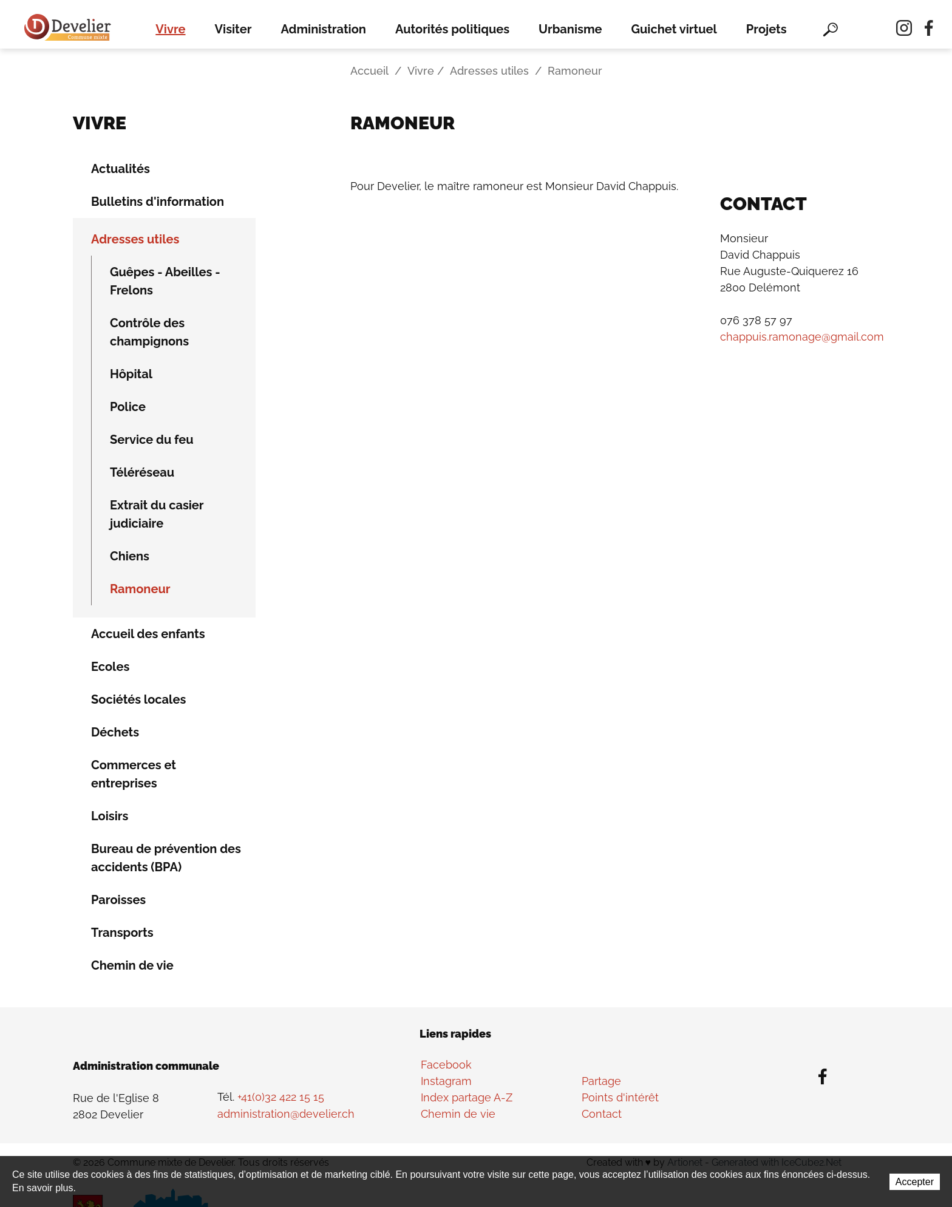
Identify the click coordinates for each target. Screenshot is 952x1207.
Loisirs (109, 816)
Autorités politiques (452, 29)
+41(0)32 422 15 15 (280, 1097)
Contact (602, 1113)
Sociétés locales (138, 699)
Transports (122, 932)
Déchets (115, 732)
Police (128, 406)
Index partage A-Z (466, 1097)
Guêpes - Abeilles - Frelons (165, 281)
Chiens (129, 556)
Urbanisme (570, 29)
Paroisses (118, 899)
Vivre (170, 29)
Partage (601, 1081)
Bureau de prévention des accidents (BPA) (166, 857)
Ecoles (110, 666)
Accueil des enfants (148, 634)
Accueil (369, 71)
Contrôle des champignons (149, 332)
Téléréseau (142, 472)
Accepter (915, 1182)
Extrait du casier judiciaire (157, 514)
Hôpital (131, 374)
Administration (323, 29)
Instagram (446, 1081)
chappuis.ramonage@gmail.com (802, 337)
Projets (766, 29)
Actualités (120, 169)
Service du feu (152, 439)
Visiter (233, 29)
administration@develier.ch (286, 1113)
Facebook (446, 1064)
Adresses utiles (489, 71)
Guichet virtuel (674, 29)
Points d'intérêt (620, 1097)
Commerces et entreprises (133, 774)
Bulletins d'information (157, 201)
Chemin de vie (132, 965)
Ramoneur (140, 589)
